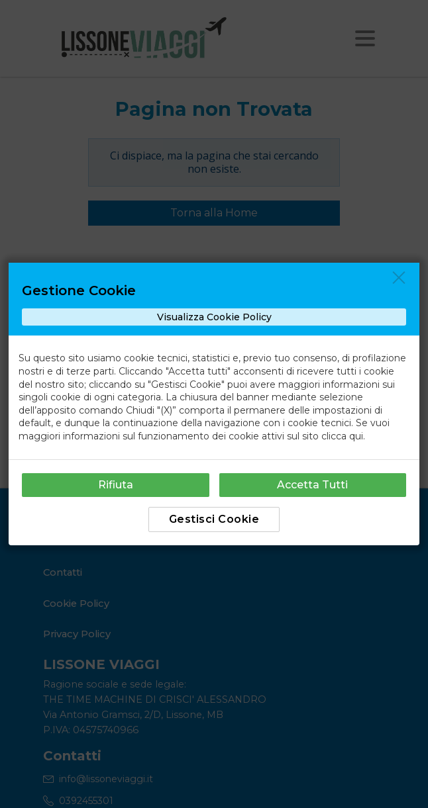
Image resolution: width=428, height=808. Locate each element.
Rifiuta (115, 484)
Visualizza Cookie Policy (214, 317)
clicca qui (342, 436)
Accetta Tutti (312, 484)
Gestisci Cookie (214, 519)
